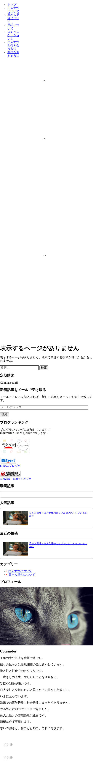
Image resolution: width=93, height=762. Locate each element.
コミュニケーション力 (13, 35)
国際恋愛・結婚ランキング (15, 478)
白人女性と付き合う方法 (13, 45)
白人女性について (13, 9)
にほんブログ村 (10, 465)
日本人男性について (13, 18)
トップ (11, 4)
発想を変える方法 (13, 54)
